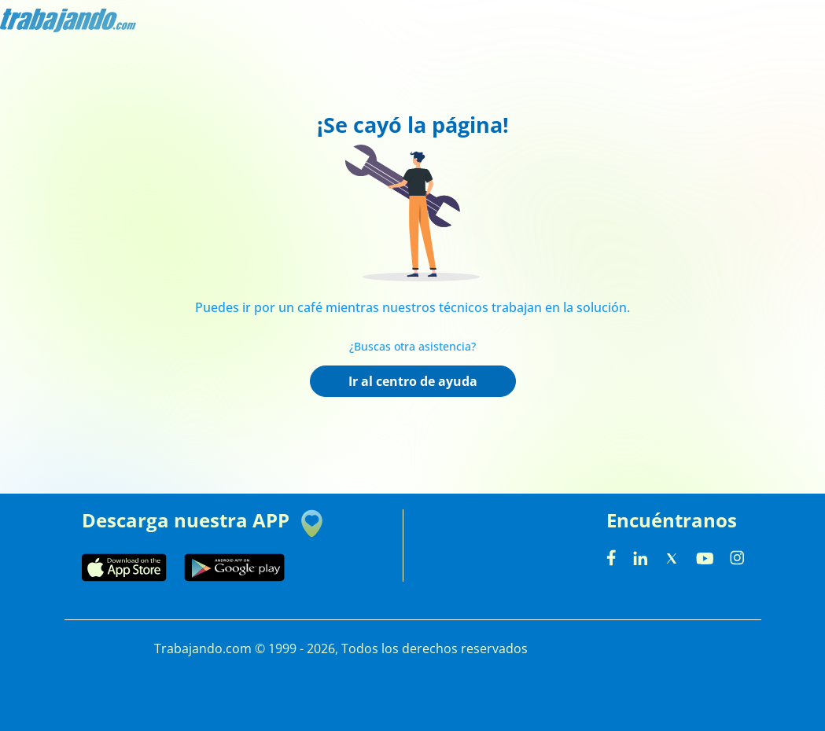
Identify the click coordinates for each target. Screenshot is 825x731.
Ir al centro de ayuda (412, 381)
